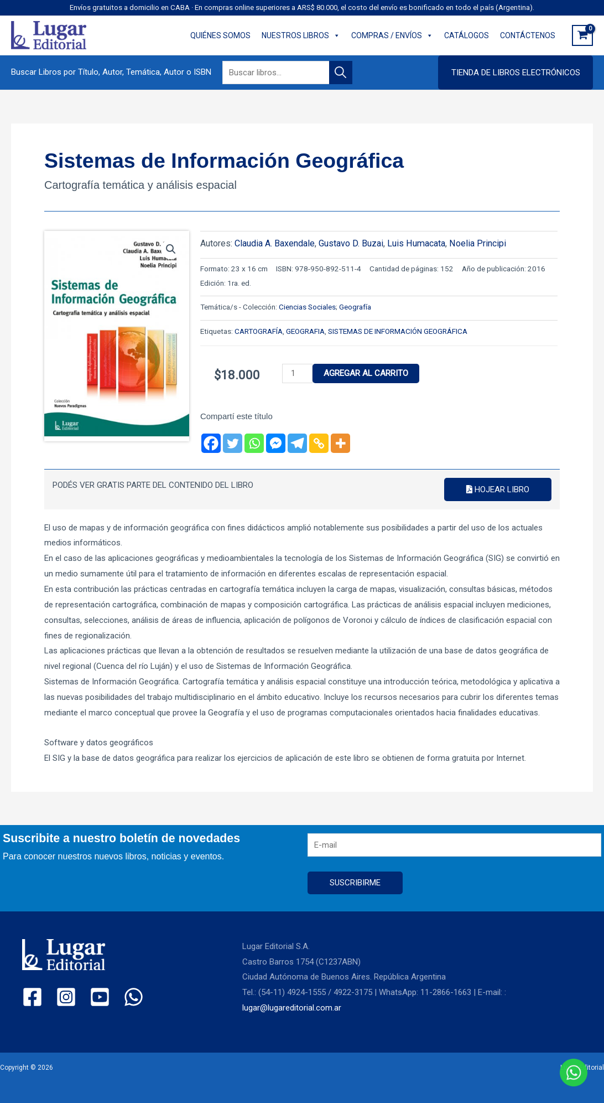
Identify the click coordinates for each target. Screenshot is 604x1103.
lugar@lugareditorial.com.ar (291, 1008)
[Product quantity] (297, 373)
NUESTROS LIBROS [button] (301, 35)
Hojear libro (497, 489)
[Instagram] (66, 997)
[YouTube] (100, 997)
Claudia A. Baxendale (275, 243)
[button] (515, 72)
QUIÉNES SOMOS (220, 35)
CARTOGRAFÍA (259, 331)
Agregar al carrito (366, 373)
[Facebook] (211, 443)
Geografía (355, 306)
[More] (340, 443)
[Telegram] (297, 443)
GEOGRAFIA (305, 331)
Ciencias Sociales (307, 306)
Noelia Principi (477, 243)
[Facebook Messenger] (275, 443)
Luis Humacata (416, 243)
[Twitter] (232, 443)
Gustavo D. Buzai (351, 243)
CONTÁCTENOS (527, 35)
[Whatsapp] (254, 443)
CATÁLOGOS (466, 35)
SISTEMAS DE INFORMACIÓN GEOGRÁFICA (397, 331)
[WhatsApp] (133, 997)
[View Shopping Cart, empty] (582, 35)
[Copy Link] (319, 443)
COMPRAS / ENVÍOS (392, 35)
